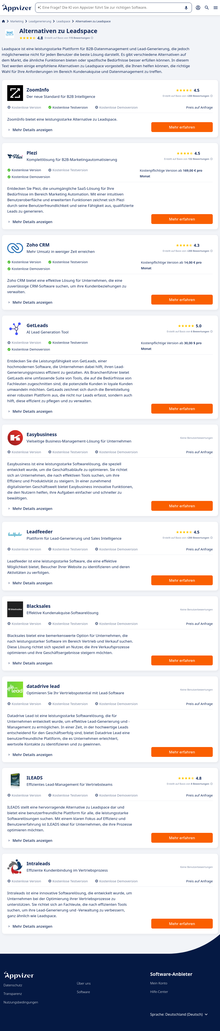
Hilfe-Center (159, 991)
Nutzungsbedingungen (21, 1002)
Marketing (16, 21)
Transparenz (13, 993)
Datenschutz (13, 985)
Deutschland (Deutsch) (187, 1014)
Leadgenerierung (40, 21)
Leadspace (63, 21)
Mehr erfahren (182, 127)
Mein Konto (158, 983)
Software (83, 992)
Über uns (84, 983)
